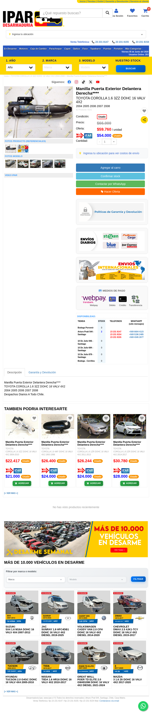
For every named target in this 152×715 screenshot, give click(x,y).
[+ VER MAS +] (11, 493)
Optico (76, 49)
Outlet (100, 1)
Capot (67, 49)
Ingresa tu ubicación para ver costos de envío (111, 153)
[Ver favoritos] (132, 13)
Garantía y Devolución (116, 1)
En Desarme (10, 49)
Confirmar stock (110, 176)
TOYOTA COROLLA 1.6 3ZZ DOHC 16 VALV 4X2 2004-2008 (38, 76)
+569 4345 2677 (136, 337)
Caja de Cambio (38, 49)
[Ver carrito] (145, 13)
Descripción (14, 372)
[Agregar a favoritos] (144, 111)
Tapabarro (95, 49)
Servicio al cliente (139, 1)
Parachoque (55, 49)
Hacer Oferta (110, 191)
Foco (85, 49)
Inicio (83, 1)
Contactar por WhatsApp (110, 183)
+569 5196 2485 (136, 334)
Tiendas (91, 1)
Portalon (118, 49)
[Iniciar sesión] (116, 13)
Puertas (107, 49)
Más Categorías (133, 49)
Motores (23, 49)
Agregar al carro (110, 167)
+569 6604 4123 (136, 332)
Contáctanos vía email (109, 701)
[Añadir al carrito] (21, 483)
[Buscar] (107, 13)
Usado (102, 116)
